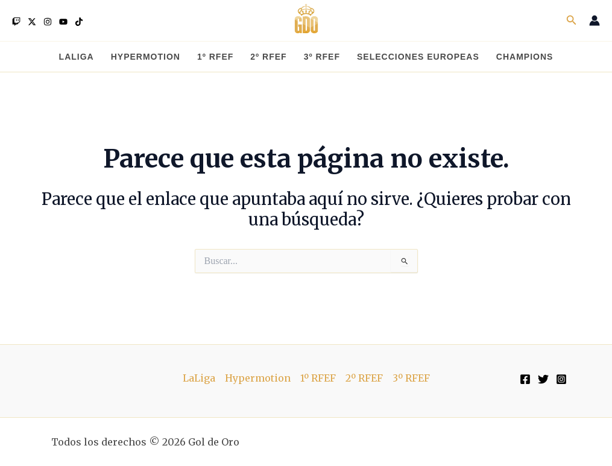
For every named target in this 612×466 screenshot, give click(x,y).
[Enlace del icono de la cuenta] (594, 20)
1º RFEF (318, 378)
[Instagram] (47, 21)
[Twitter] (32, 21)
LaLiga (199, 378)
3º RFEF (411, 378)
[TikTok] (79, 21)
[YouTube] (63, 21)
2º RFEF (364, 378)
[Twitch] (16, 21)
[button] (571, 20)
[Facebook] (525, 379)
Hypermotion (258, 378)
